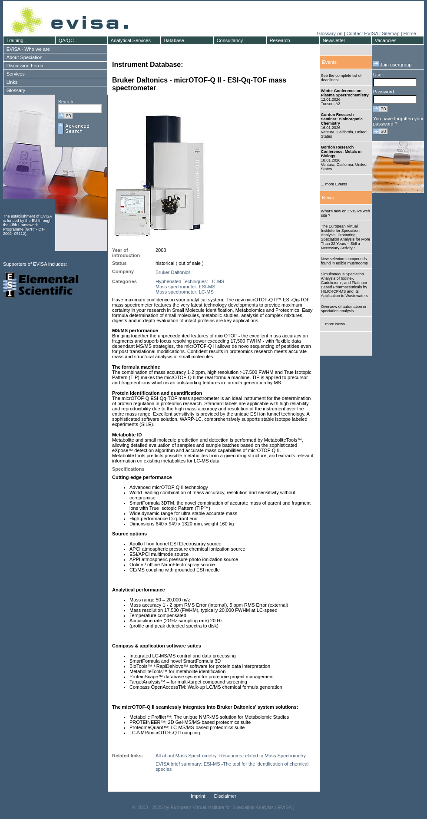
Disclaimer (225, 796)
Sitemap (390, 33)
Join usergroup (392, 64)
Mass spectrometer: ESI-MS (185, 286)
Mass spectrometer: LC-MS (185, 291)
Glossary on (330, 33)
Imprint (198, 796)
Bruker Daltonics (173, 272)
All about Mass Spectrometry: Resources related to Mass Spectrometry (231, 755)
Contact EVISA (362, 33)
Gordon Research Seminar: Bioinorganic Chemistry (342, 118)
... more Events (334, 184)
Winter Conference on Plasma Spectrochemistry (345, 93)
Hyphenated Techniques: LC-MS (190, 281)
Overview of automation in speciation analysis (343, 308)
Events (329, 62)
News (328, 197)
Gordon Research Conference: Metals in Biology (341, 151)
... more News (333, 324)
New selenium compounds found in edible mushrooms (344, 261)
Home (409, 33)
